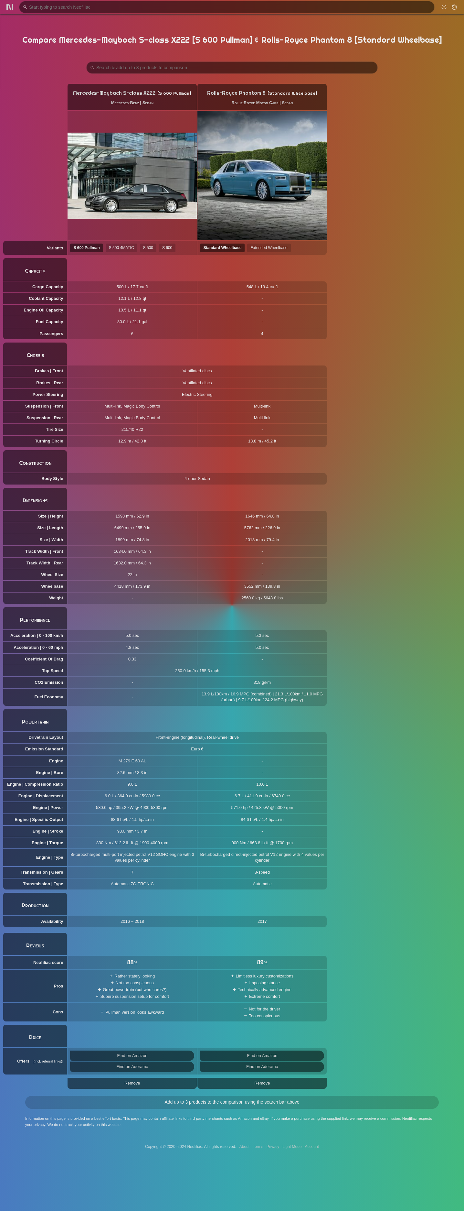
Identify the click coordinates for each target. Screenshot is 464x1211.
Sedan (147, 102)
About (244, 1146)
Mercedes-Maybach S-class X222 (114, 93)
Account (312, 1146)
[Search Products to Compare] (232, 67)
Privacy (273, 1146)
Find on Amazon (132, 1055)
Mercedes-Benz (125, 102)
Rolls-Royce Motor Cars (254, 102)
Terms (258, 1146)
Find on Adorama (132, 1066)
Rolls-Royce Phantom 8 (236, 93)
